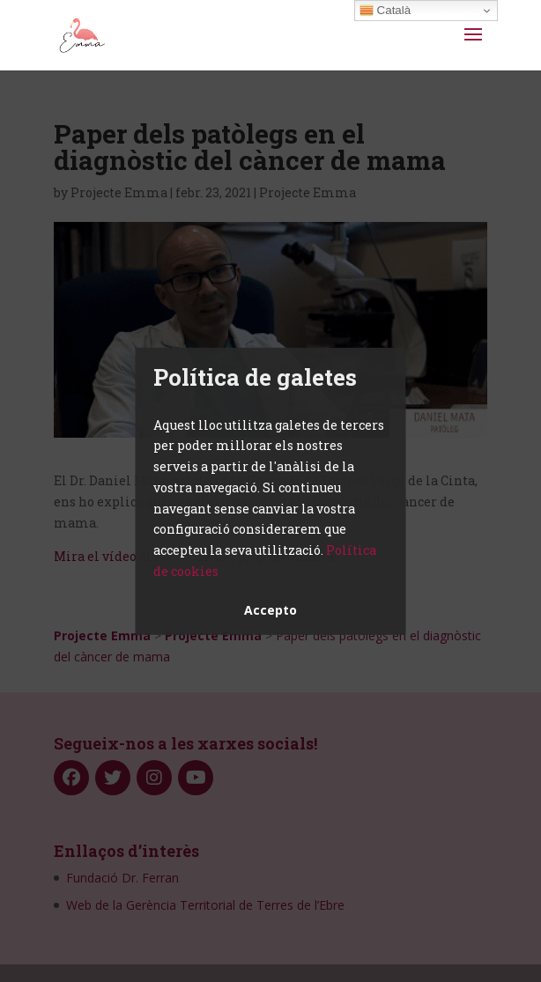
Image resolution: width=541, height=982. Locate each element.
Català (385, 11)
